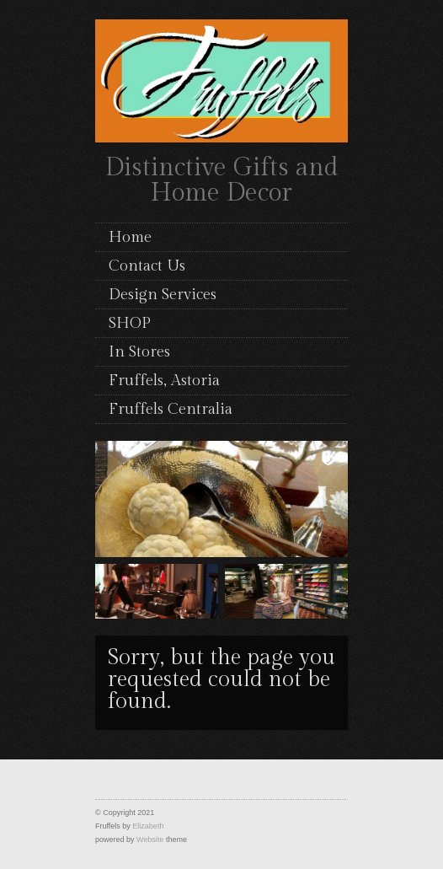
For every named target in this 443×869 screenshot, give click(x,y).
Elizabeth (147, 826)
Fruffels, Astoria (164, 380)
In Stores (139, 352)
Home (130, 237)
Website (149, 839)
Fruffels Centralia (170, 409)
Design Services (162, 294)
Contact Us (147, 266)
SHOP (130, 323)
